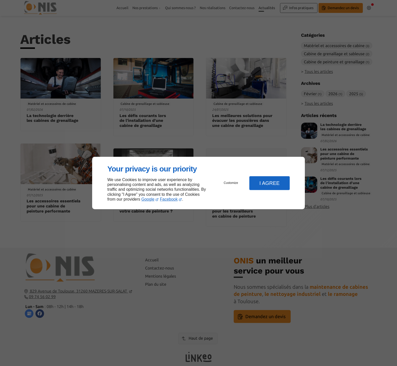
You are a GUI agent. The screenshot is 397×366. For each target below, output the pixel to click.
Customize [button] (231, 183)
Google (147, 199)
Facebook (169, 199)
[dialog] (198, 183)
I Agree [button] (269, 183)
